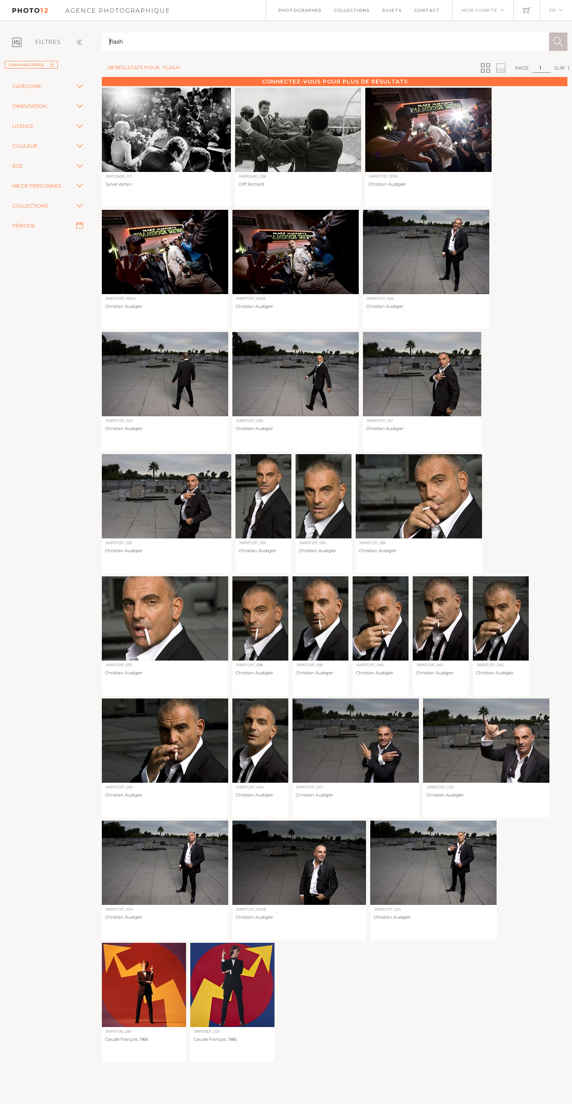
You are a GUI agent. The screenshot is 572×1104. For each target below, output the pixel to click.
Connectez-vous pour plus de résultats (335, 81)
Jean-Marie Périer (31, 64)
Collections (352, 10)
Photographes (300, 10)
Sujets (392, 10)
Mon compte (479, 10)
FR (552, 10)
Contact (427, 10)
